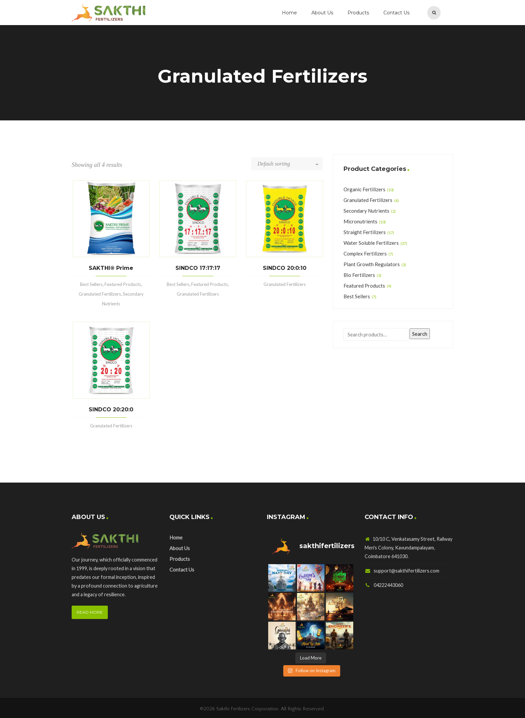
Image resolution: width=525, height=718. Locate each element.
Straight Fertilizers (365, 232)
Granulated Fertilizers (100, 294)
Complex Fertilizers (365, 253)
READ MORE (90, 612)
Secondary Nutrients (366, 211)
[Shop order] (290, 163)
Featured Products (122, 284)
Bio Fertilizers (359, 275)
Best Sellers (91, 284)
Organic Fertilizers (364, 189)
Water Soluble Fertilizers (371, 243)
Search (419, 334)
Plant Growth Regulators (372, 264)
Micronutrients (360, 221)
